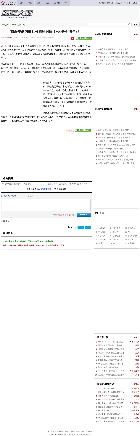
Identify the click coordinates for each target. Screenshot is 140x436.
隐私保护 (89, 431)
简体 (100, 3)
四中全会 (116, 228)
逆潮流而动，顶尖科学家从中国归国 (113, 53)
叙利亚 (130, 240)
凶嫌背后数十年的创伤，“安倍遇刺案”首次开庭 (67, 184)
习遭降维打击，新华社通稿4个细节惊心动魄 (116, 57)
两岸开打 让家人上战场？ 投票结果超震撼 (115, 64)
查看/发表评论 (47, 38)
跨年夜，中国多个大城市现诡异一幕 (113, 156)
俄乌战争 (102, 228)
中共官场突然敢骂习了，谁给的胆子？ (114, 49)
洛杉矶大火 (132, 236)
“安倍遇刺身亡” (47, 189)
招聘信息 (74, 431)
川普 (100, 243)
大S (129, 232)
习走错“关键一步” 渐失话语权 (110, 149)
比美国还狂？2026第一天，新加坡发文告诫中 (117, 60)
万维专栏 (102, 240)
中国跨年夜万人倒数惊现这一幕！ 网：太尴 (116, 163)
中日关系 (102, 232)
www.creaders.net (6, 38)
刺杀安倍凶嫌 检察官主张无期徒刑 (16, 184)
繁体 (104, 3)
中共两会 (131, 228)
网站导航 (81, 431)
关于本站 (51, 431)
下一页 (87, 227)
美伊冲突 (116, 232)
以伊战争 (116, 236)
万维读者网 (5, 25)
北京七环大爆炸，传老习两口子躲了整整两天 (117, 134)
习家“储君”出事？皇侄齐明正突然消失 (114, 130)
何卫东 (116, 240)
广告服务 (58, 431)
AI (114, 243)
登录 (133, 3)
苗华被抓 (131, 243)
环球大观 (16, 25)
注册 (137, 3)
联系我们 (66, 431)
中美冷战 (102, 236)
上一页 (80, 227)
